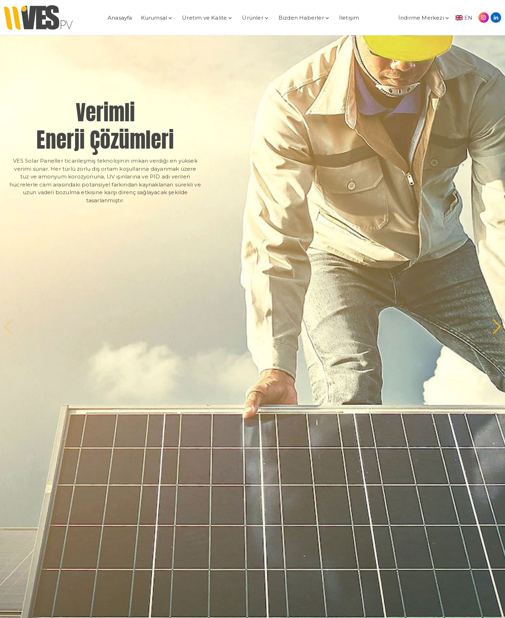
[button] (496, 326)
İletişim (349, 17)
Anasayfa (120, 17)
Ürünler (252, 17)
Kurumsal (154, 17)
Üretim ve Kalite (204, 17)
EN (464, 17)
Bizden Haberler (301, 17)
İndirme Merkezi (421, 17)
